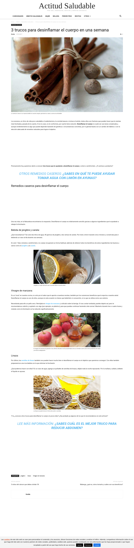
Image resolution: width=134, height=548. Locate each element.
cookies (7, 539)
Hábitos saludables (34, 16)
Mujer (47, 16)
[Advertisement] (67, 148)
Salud (17, 22)
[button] (120, 16)
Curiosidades (18, 16)
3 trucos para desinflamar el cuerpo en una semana (60, 30)
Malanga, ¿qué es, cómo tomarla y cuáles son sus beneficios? (101, 484)
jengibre (23, 476)
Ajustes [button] (79, 545)
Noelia (13, 34)
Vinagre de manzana (39, 476)
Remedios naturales (27, 22)
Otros (86, 16)
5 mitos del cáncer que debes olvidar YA (25, 484)
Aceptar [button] (97, 545)
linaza (29, 476)
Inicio (12, 22)
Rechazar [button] (88, 545)
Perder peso (67, 16)
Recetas (78, 16)
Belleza (56, 16)
